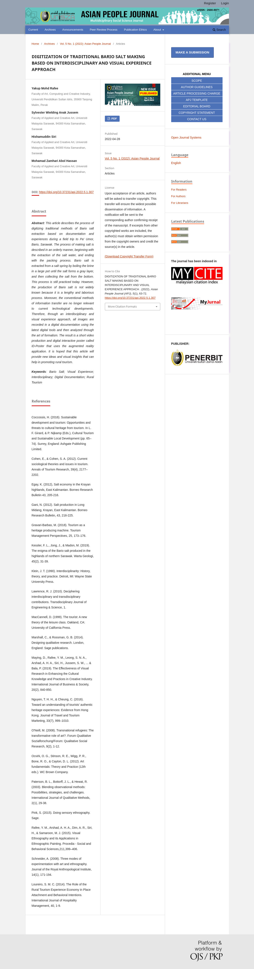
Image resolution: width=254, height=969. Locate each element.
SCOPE (197, 80)
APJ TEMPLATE (197, 100)
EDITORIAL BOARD (196, 106)
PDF (114, 118)
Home (35, 43)
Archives (50, 29)
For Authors (178, 196)
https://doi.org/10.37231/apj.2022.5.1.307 (66, 192)
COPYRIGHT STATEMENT (197, 112)
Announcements (72, 29)
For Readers (179, 189)
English (176, 163)
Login (225, 3)
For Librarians (179, 202)
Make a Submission (192, 52)
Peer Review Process (103, 29)
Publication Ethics (135, 29)
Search (219, 29)
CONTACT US (196, 119)
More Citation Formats (122, 306)
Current (33, 29)
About (157, 29)
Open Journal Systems (186, 137)
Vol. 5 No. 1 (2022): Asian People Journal (85, 43)
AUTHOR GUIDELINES (197, 87)
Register (210, 3)
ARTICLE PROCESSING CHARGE (196, 93)
